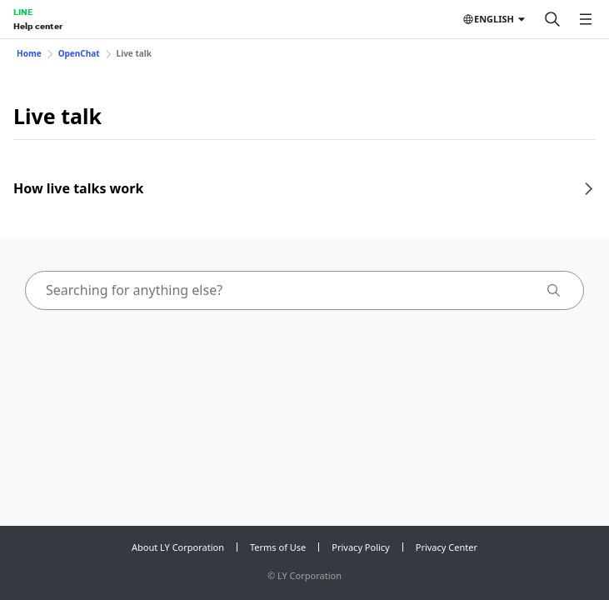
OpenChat (79, 53)
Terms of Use (278, 547)
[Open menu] (585, 19)
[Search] (552, 19)
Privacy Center (446, 547)
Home (29, 53)
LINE (22, 12)
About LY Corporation (178, 547)
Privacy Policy (360, 547)
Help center (37, 26)
